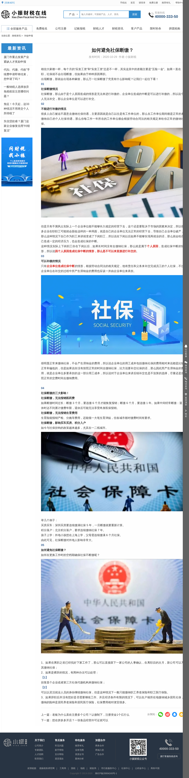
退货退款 (59, 758)
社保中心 (125, 768)
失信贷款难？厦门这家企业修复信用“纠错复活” (17, 126)
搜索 (134, 14)
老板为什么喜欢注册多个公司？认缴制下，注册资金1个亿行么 (90, 714)
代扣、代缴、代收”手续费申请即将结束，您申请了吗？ (17, 74)
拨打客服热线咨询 (169, 756)
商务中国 (155, 768)
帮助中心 (181, 2)
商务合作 (99, 745)
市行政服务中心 (108, 768)
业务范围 (79, 750)
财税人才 (98, 28)
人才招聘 (39, 754)
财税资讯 (117, 28)
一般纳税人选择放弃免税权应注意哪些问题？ (16, 91)
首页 (133, 2)
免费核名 (41, 28)
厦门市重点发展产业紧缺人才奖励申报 (16, 59)
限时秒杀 (155, 28)
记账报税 (79, 28)
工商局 (63, 768)
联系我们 (39, 758)
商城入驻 (99, 750)
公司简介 (39, 745)
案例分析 (79, 758)
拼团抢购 (174, 28)
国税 (73, 768)
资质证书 (79, 754)
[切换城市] (10, 2)
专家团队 (39, 750)
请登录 (142, 2)
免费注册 (153, 2)
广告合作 (99, 754)
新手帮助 (59, 750)
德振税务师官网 (47, 768)
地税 (82, 768)
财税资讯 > (17, 35)
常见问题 (59, 745)
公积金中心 (140, 768)
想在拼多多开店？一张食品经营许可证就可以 (80, 720)
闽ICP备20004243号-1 (106, 773)
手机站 (123, 2)
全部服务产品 (17, 28)
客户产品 (136, 28)
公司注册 (60, 28)
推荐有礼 (166, 2)
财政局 (93, 768)
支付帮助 (59, 754)
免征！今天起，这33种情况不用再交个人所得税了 (16, 109)
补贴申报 (28, 35)
